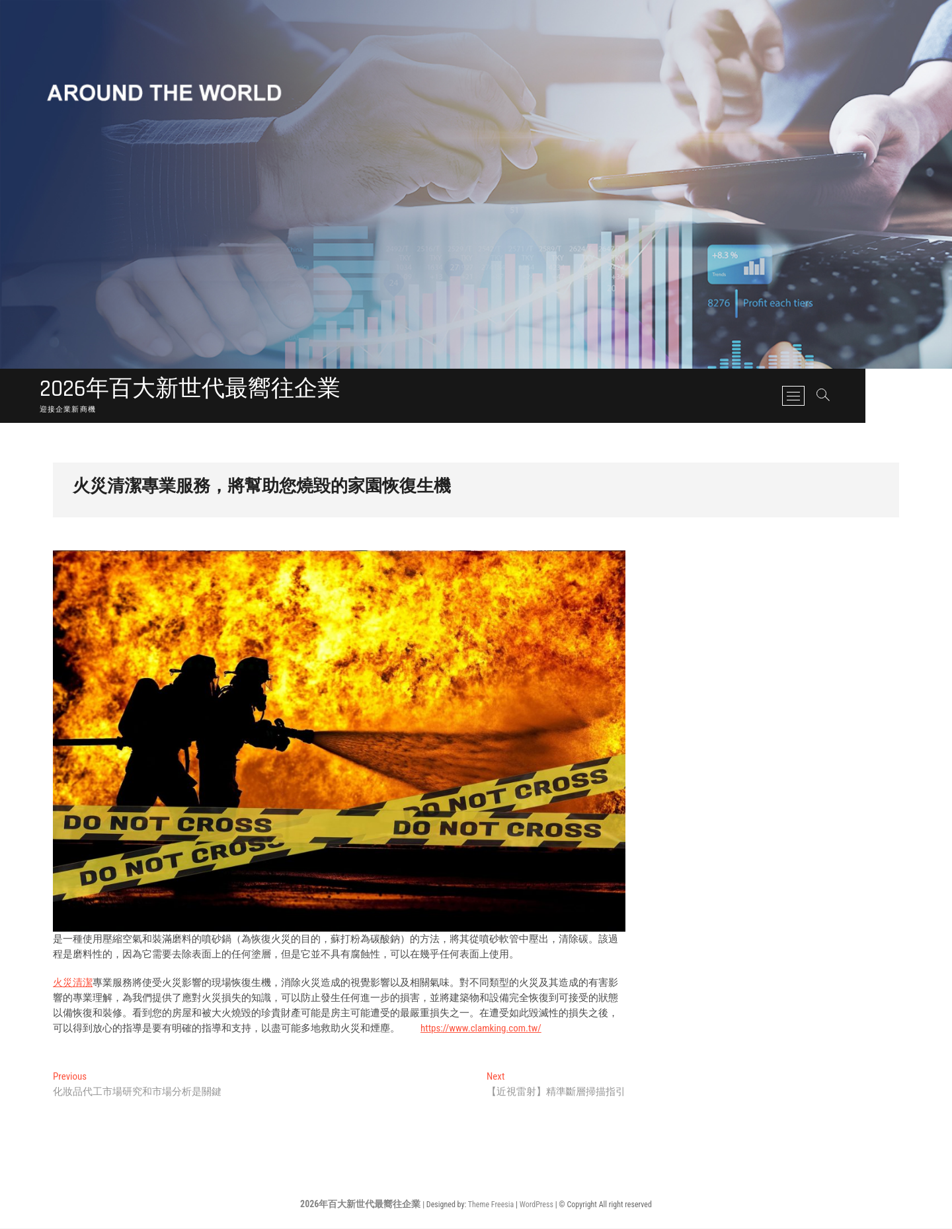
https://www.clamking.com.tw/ (480, 1029)
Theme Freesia (491, 1205)
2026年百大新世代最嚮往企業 (194, 389)
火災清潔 (73, 983)
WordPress (536, 1205)
